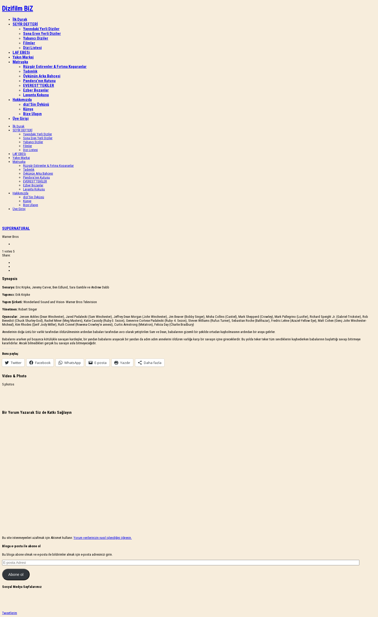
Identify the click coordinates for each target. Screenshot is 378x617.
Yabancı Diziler (35, 38)
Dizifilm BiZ (17, 8)
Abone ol (15, 574)
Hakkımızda (22, 99)
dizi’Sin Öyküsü (36, 104)
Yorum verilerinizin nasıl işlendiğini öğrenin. (103, 538)
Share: (6, 255)
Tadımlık (30, 71)
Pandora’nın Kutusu (39, 80)
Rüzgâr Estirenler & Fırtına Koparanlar (55, 66)
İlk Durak (20, 19)
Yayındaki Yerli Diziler (41, 28)
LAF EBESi (21, 52)
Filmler (29, 43)
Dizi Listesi (32, 47)
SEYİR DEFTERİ (25, 24)
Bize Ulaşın (32, 113)
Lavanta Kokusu (36, 95)
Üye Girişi (21, 118)
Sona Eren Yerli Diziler (42, 33)
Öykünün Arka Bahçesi (41, 76)
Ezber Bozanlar (36, 90)
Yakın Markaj (23, 57)
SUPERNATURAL (16, 228)
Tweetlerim (9, 613)
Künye (28, 109)
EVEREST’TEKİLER (38, 85)
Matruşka (20, 62)
